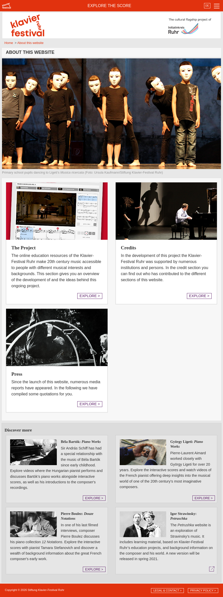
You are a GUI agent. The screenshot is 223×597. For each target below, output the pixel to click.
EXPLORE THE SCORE (109, 6)
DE (207, 5)
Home (9, 43)
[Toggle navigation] (216, 6)
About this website (30, 43)
